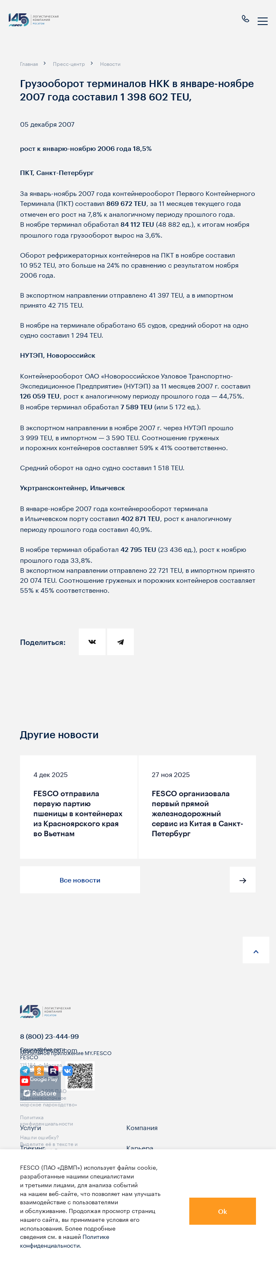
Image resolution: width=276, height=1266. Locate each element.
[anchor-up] (256, 950)
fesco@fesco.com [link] (49, 1060)
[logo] (33, 21)
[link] (25, 1091)
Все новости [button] (80, 880)
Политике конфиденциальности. (64, 1240)
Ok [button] (222, 1211)
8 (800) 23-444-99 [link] (49, 1046)
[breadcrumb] (29, 63)
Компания (142, 1137)
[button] (242, 879)
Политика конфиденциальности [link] (46, 1129)
